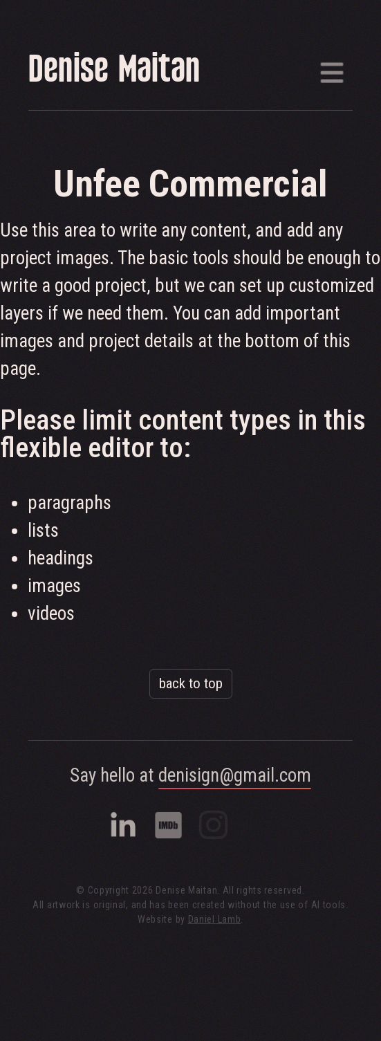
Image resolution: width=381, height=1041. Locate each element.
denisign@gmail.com (234, 775)
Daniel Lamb (214, 919)
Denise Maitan (114, 72)
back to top (191, 683)
